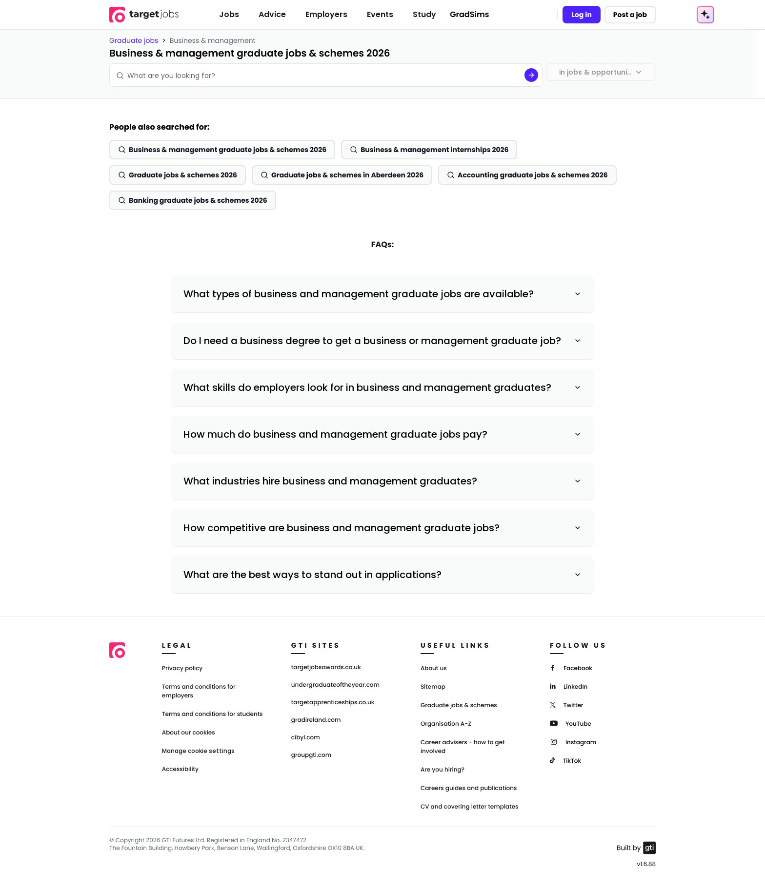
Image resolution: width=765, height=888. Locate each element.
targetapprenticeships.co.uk (333, 703)
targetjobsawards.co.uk (326, 668)
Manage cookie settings (198, 751)
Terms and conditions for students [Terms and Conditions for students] (212, 714)
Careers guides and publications (469, 788)
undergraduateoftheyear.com (335, 685)
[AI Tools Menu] (705, 14)
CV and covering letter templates (470, 807)
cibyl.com (305, 738)
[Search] (531, 75)
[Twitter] (567, 704)
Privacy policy (182, 668)
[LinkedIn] (568, 686)
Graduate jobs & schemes (459, 705)
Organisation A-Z (446, 724)
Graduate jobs (133, 40)
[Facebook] (571, 667)
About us (434, 668)
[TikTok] (565, 760)
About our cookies (188, 733)
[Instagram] (573, 741)
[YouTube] (570, 723)
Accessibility (180, 769)
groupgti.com (311, 755)
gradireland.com (316, 720)
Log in (581, 14)
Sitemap (433, 687)
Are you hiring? (442, 770)
